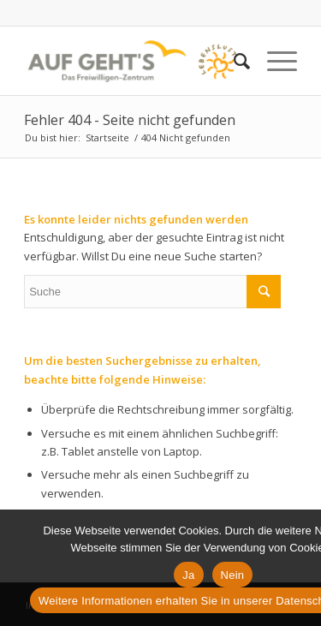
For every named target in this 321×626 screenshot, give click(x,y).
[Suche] (233, 61)
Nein (233, 575)
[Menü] (273, 61)
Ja (188, 575)
